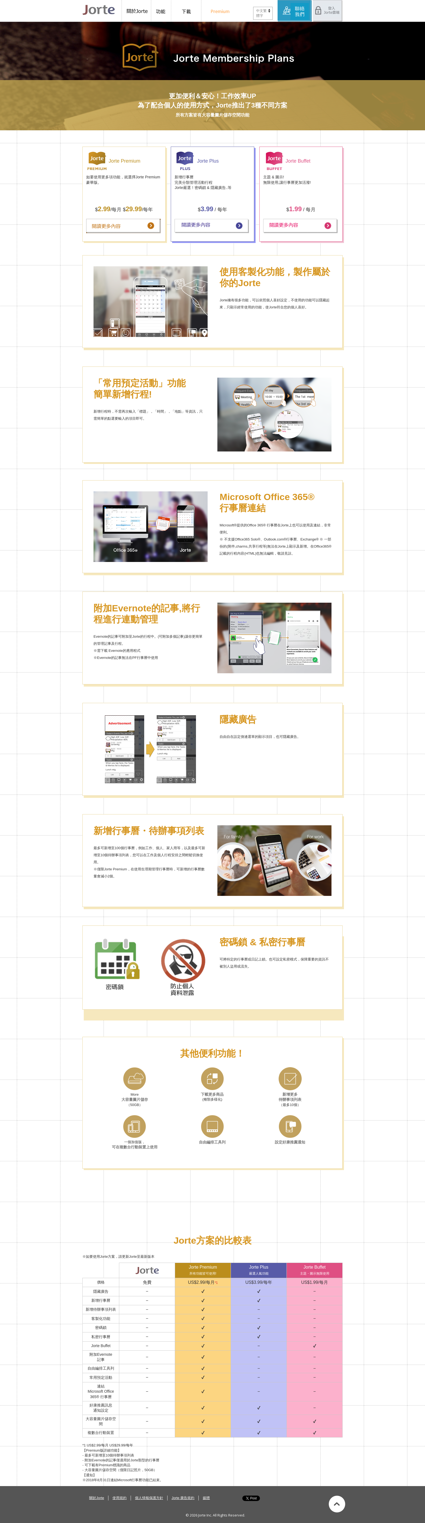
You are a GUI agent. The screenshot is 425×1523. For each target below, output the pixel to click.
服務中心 (295, 11)
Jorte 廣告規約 (183, 1498)
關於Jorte (136, 11)
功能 (162, 11)
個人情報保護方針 (149, 1498)
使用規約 (119, 1498)
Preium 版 (218, 11)
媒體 (206, 1498)
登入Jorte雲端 (327, 11)
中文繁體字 (261, 13)
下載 (188, 11)
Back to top (337, 1504)
